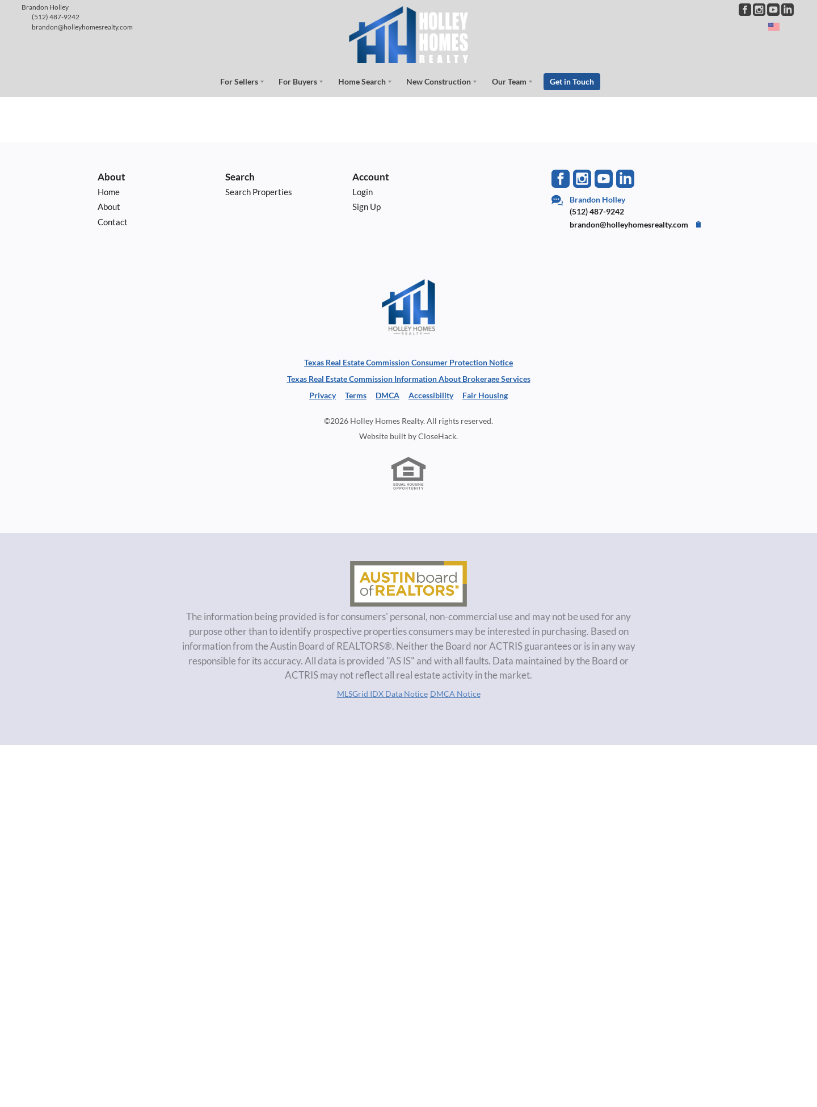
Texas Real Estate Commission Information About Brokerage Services (408, 378)
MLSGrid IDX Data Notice (382, 692)
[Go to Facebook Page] (745, 9)
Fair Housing (485, 394)
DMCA (387, 394)
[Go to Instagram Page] (759, 9)
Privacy (322, 394)
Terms (356, 394)
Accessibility (430, 394)
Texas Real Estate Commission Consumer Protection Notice (408, 362)
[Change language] (779, 27)
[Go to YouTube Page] (773, 9)
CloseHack (437, 435)
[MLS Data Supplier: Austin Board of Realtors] (408, 583)
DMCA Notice (455, 692)
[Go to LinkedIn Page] (787, 9)
